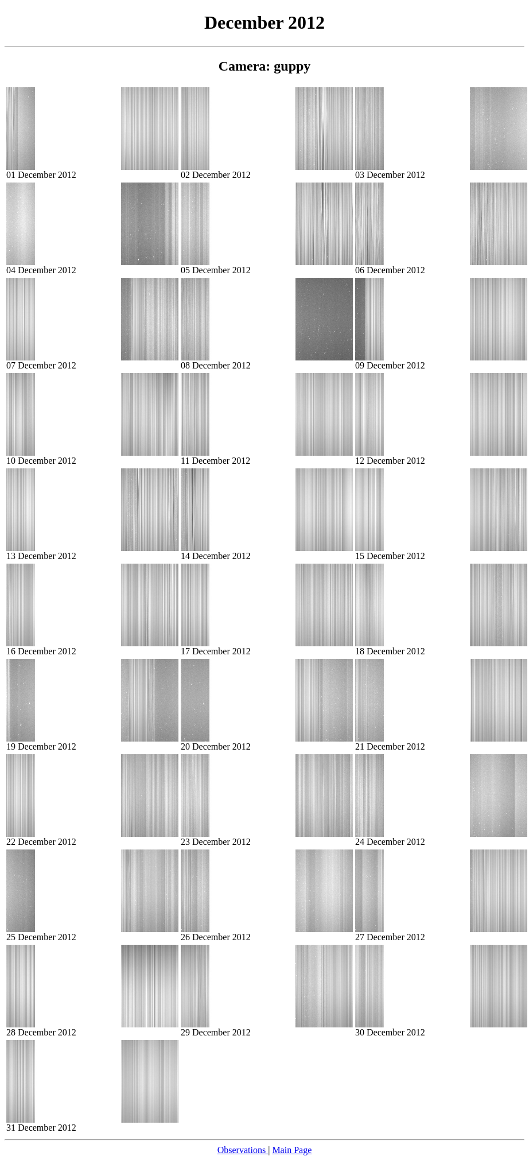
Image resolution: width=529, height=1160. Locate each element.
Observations (242, 1150)
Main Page (292, 1150)
